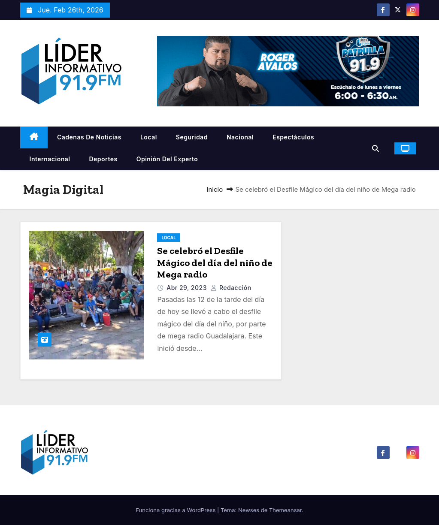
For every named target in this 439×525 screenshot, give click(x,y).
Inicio (214, 189)
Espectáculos (293, 137)
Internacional (50, 159)
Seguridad (192, 137)
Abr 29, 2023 (188, 287)
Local (148, 137)
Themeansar (285, 510)
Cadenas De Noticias (89, 137)
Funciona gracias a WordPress (176, 510)
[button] (378, 148)
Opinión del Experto (167, 159)
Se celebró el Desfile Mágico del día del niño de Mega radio (214, 262)
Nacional (240, 137)
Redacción (231, 287)
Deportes (103, 159)
